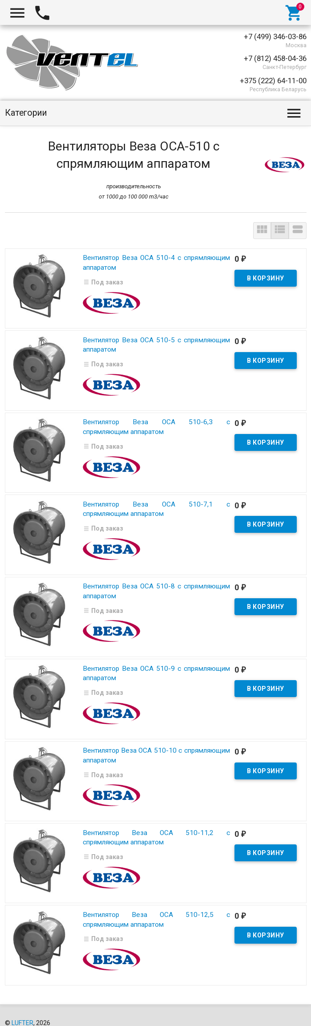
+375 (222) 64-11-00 (273, 80)
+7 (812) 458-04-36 (275, 58)
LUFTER (22, 1008)
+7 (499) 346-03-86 (275, 36)
